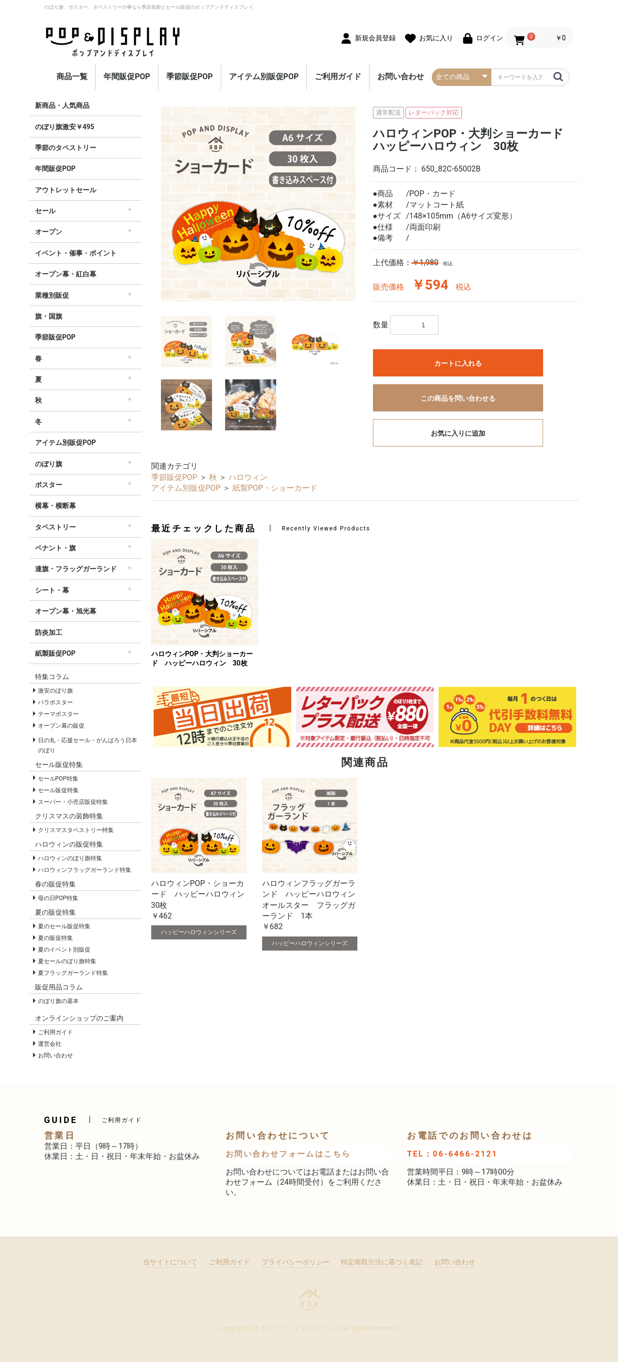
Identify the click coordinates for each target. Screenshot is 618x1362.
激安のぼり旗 (55, 690)
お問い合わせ (400, 76)
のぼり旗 (48, 464)
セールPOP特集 (58, 778)
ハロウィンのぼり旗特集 (70, 858)
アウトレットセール (65, 190)
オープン (48, 232)
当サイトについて (170, 1262)
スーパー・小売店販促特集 (73, 802)
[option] (258, 204)
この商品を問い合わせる (458, 398)
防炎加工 (48, 632)
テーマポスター (58, 714)
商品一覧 (72, 76)
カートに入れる (458, 363)
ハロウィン (248, 477)
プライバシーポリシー (296, 1262)
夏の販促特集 (55, 938)
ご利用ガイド (338, 76)
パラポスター (55, 702)
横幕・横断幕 (55, 506)
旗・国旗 (48, 316)
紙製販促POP (55, 653)
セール (45, 211)
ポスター (48, 485)
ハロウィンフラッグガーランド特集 (84, 870)
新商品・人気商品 (62, 105)
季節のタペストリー (65, 148)
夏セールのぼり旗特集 (67, 961)
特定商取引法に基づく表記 (382, 1262)
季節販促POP (189, 76)
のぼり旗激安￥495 (64, 127)
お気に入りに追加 (458, 433)
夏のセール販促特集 (64, 926)
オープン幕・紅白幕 (65, 274)
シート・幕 (52, 590)
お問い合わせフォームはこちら (288, 1153)
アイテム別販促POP (264, 76)
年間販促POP (127, 76)
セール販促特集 (58, 790)
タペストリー (55, 527)
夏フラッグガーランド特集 (73, 973)
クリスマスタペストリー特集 (76, 830)
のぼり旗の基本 (58, 1001)
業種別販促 (52, 295)
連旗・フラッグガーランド (76, 569)
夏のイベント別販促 (64, 949)
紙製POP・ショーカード (275, 488)
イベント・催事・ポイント (76, 253)
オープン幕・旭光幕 (65, 611)
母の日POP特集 (58, 898)
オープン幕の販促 (61, 725)
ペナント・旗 (55, 548)
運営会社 (49, 1043)
